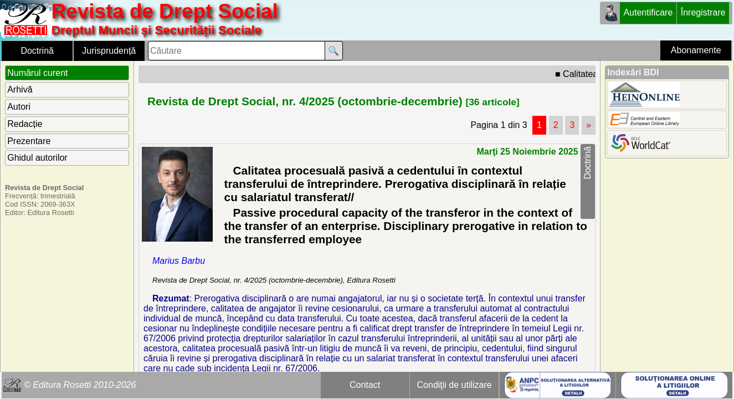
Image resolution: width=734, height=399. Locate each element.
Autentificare (648, 12)
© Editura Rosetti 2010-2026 (80, 385)
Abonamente (696, 50)
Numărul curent (37, 73)
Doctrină (37, 50)
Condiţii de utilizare (454, 385)
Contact (365, 385)
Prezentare (28, 141)
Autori (18, 106)
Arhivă (19, 89)
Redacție (24, 124)
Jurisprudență (109, 50)
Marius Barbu (178, 260)
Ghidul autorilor (37, 157)
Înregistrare (703, 12)
